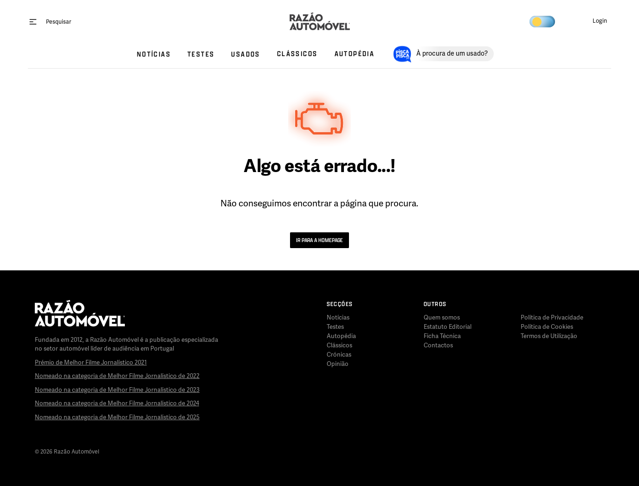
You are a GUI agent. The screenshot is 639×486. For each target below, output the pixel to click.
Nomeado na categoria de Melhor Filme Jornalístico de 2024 (117, 403)
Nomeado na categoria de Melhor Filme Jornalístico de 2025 (117, 417)
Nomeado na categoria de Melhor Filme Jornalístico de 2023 (117, 390)
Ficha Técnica (442, 336)
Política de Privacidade (552, 317)
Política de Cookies (547, 327)
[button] (592, 21)
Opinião (338, 364)
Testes (335, 327)
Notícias (338, 317)
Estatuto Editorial (447, 327)
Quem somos (442, 317)
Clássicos (339, 345)
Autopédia (341, 336)
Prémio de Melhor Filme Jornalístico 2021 (91, 362)
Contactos (438, 345)
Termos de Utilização (549, 336)
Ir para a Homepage (319, 240)
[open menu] (33, 21)
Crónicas (339, 354)
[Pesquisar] (58, 21)
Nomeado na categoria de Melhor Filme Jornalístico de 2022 (117, 376)
